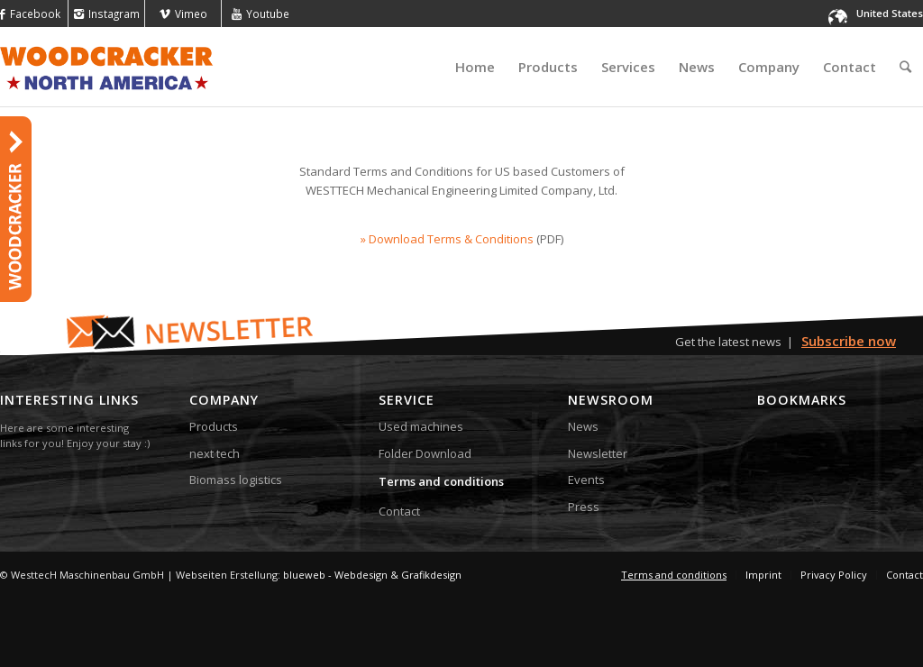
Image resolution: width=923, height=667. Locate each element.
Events (586, 479)
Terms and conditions (441, 481)
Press (583, 506)
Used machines (421, 426)
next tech (214, 453)
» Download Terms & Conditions (447, 239)
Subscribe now (848, 341)
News (583, 426)
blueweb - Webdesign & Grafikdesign (372, 574)
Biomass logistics (235, 479)
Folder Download (425, 453)
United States (889, 13)
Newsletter (597, 453)
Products (213, 426)
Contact (399, 511)
